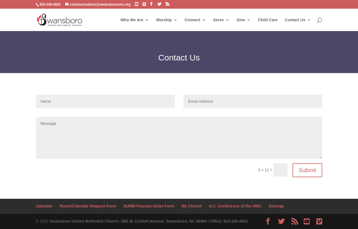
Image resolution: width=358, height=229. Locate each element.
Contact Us (295, 20)
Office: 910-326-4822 (229, 221)
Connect (192, 20)
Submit (307, 170)
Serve (218, 20)
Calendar (44, 206)
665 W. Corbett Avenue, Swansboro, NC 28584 (164, 221)
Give (241, 20)
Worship (164, 20)
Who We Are (132, 20)
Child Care (267, 20)
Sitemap (276, 206)
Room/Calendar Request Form (88, 206)
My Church (192, 206)
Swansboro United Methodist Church (84, 221)
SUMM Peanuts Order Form (148, 206)
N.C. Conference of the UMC (235, 206)
